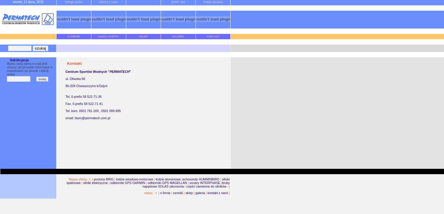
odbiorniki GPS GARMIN (128, 183)
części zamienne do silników (206, 186)
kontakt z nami (218, 193)
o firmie (165, 193)
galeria (200, 193)
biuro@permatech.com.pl (92, 118)
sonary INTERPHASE (205, 183)
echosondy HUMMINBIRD (200, 179)
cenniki (178, 193)
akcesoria (177, 186)
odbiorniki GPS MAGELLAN (168, 183)
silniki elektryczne (95, 183)
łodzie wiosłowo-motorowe (134, 179)
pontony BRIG (104, 179)
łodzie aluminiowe (168, 179)
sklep (189, 193)
